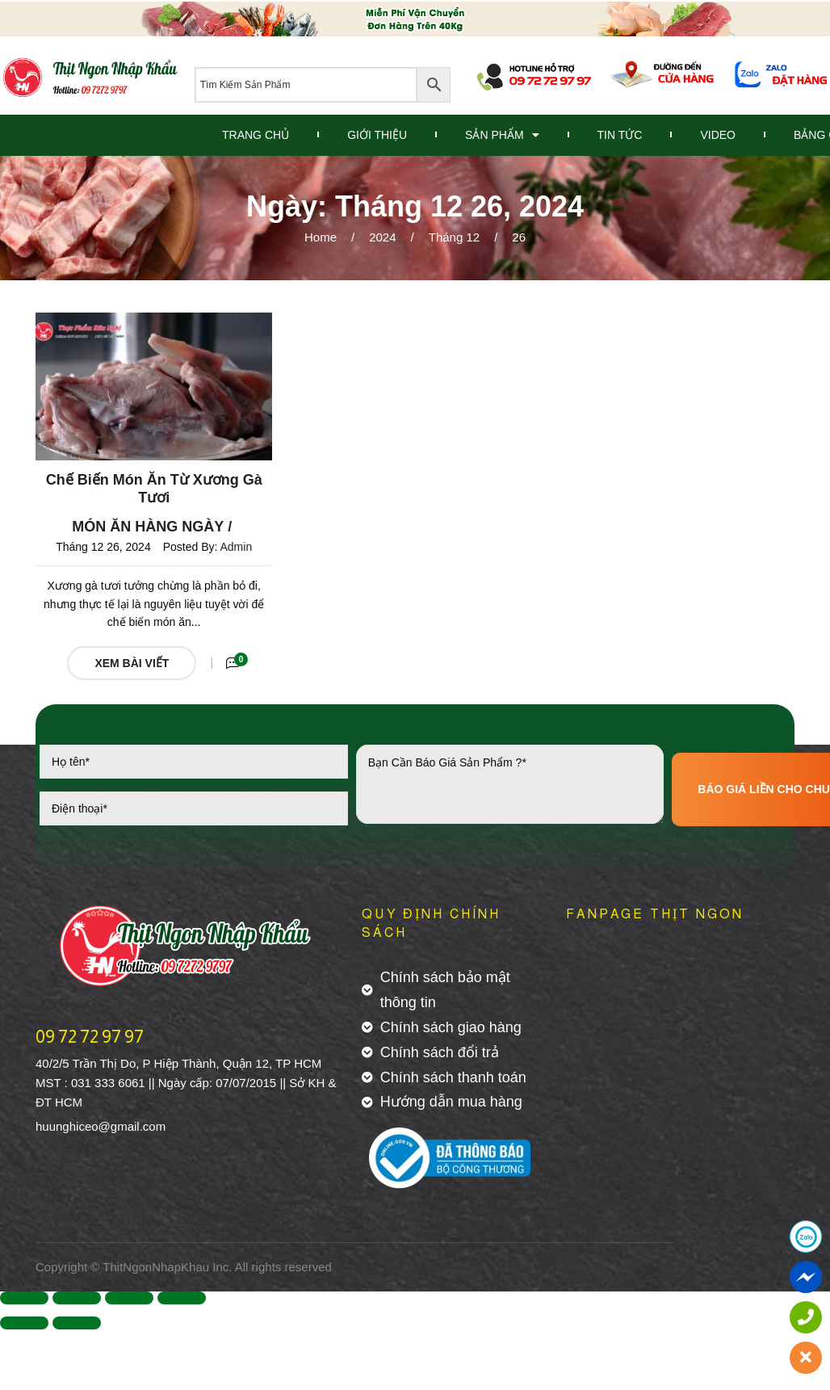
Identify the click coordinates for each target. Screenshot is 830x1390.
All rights (258, 1267)
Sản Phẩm (502, 135)
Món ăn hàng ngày (148, 527)
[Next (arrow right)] (76, 1323)
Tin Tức (620, 134)
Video (718, 134)
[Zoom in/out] (181, 1297)
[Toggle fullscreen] (129, 1297)
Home (320, 237)
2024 (382, 237)
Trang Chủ (255, 134)
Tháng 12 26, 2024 (103, 546)
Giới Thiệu (377, 134)
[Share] (76, 1297)
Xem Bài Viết (131, 663)
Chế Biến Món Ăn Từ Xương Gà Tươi (154, 489)
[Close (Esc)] (24, 1297)
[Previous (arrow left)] (24, 1323)
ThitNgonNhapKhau (156, 1267)
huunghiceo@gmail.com (101, 1126)
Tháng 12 (454, 237)
